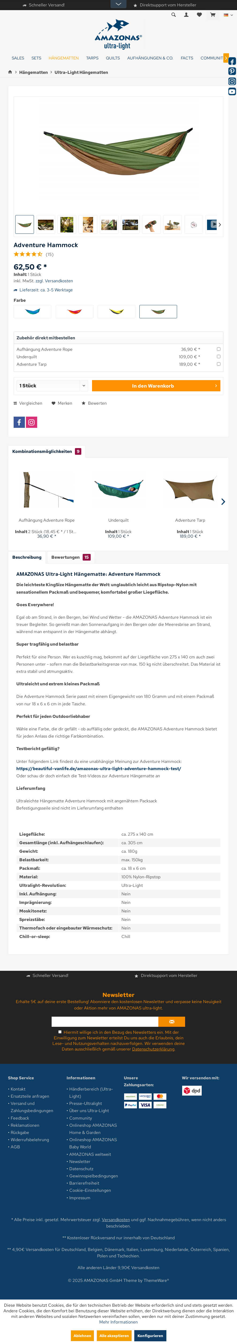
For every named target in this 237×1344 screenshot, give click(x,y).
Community (80, 1118)
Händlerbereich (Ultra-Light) (91, 1092)
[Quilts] (113, 58)
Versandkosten (116, 1219)
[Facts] (187, 58)
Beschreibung (26, 557)
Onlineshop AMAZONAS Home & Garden (93, 1128)
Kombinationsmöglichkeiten (46, 451)
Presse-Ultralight (85, 1103)
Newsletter (79, 1161)
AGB (15, 1147)
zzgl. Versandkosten (54, 281)
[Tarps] (92, 58)
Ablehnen (82, 1335)
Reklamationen (25, 1125)
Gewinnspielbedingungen (93, 1176)
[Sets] (36, 58)
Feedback (20, 1118)
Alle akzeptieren (114, 1335)
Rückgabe (20, 1132)
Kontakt (18, 1089)
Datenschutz (81, 1169)
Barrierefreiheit (84, 1183)
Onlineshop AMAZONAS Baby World (93, 1143)
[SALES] (18, 58)
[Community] (213, 58)
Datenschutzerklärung (153, 1049)
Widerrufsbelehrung (30, 1139)
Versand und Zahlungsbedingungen (32, 1107)
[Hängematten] (63, 58)
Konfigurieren (150, 1335)
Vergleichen (28, 403)
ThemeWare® (156, 1280)
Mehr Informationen (118, 1322)
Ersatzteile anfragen (30, 1096)
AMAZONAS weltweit (90, 1154)
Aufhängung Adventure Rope (44, 349)
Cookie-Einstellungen (90, 1190)
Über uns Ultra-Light (89, 1110)
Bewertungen (71, 557)
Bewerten (94, 403)
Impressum (79, 1198)
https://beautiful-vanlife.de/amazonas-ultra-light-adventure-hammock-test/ (98, 768)
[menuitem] (213, 15)
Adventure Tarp (32, 364)
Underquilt (27, 357)
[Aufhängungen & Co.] (150, 58)
